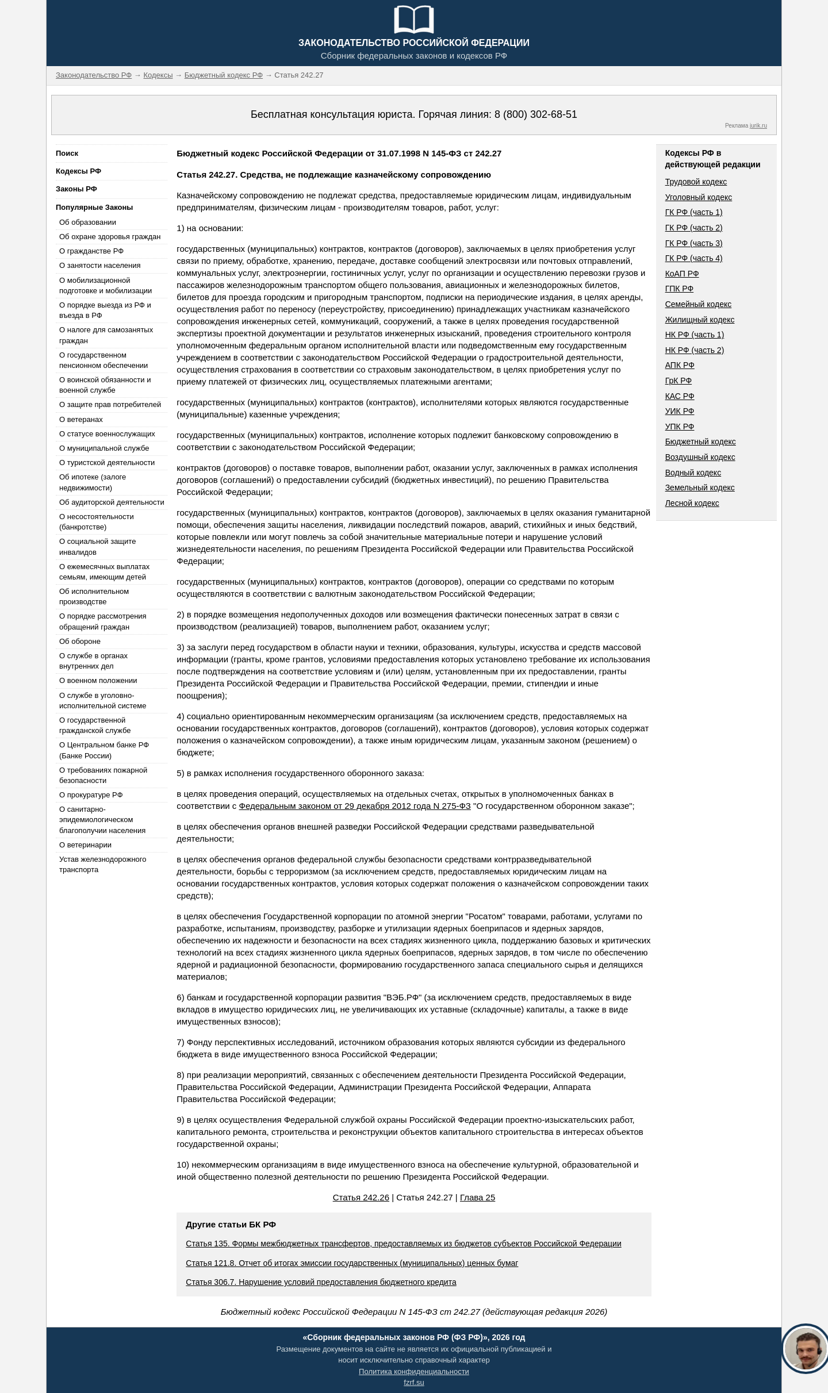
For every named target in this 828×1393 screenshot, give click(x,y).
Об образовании (87, 222)
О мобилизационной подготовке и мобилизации (105, 285)
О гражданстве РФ (91, 251)
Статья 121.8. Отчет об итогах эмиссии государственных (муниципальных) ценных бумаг (352, 1263)
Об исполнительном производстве (94, 596)
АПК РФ (680, 365)
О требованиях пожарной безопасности (103, 775)
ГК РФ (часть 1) (694, 212)
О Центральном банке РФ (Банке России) (104, 749)
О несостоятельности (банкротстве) (96, 521)
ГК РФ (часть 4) (694, 258)
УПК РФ (680, 426)
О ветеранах (81, 419)
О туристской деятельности (107, 462)
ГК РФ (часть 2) (694, 227)
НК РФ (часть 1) (694, 334)
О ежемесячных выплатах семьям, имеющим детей (104, 571)
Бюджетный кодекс (700, 441)
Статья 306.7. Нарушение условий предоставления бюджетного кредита (321, 1282)
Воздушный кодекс (700, 457)
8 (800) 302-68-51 (535, 114)
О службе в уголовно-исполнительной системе (103, 700)
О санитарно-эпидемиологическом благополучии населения (102, 819)
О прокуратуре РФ (91, 794)
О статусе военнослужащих (107, 433)
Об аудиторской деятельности (111, 502)
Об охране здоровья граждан (109, 236)
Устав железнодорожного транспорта (102, 864)
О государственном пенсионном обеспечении (103, 360)
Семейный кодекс (698, 304)
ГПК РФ (679, 288)
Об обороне (80, 641)
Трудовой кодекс (696, 181)
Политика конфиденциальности (414, 1371)
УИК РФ (680, 411)
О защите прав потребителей (110, 404)
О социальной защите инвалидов (97, 546)
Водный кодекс (693, 472)
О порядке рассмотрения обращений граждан (103, 621)
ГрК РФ (678, 380)
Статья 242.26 (361, 1197)
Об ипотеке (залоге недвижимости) (92, 482)
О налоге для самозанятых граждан (106, 334)
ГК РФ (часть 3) (694, 243)
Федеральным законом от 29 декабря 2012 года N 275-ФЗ (355, 806)
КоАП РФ (682, 273)
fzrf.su (414, 1382)
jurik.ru (758, 125)
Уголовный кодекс (699, 197)
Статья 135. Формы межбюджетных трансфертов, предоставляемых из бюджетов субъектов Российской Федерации (403, 1243)
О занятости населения (100, 265)
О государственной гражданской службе (95, 725)
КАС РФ (680, 396)
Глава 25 (477, 1197)
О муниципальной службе (104, 448)
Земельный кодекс (700, 487)
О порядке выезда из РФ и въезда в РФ (105, 310)
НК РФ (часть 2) (694, 350)
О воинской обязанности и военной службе (105, 384)
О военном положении (98, 680)
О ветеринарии (85, 845)
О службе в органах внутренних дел (93, 660)
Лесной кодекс (692, 503)
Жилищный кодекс (700, 319)
